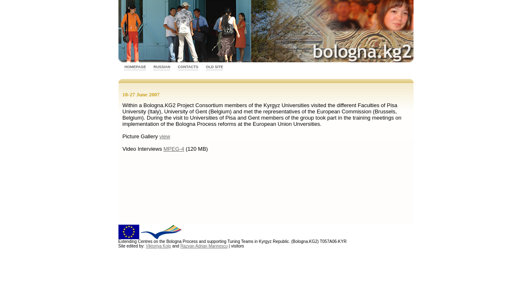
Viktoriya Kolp (158, 246)
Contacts (188, 67)
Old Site (214, 67)
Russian (161, 67)
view (164, 136)
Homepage (135, 67)
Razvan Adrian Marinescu (204, 246)
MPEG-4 (173, 149)
